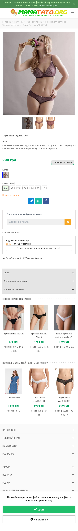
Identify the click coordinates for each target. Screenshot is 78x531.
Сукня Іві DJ (14, 397)
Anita (4, 141)
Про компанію (9, 430)
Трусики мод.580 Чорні (39, 335)
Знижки (6, 466)
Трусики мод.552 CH (14, 334)
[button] (39, 273)
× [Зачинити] (74, 4)
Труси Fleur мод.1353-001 (64, 399)
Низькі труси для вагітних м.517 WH (64, 335)
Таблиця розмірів (62, 162)
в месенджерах (48, 5)
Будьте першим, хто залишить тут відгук (39, 248)
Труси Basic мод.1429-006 (39, 399)
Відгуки (6, 482)
